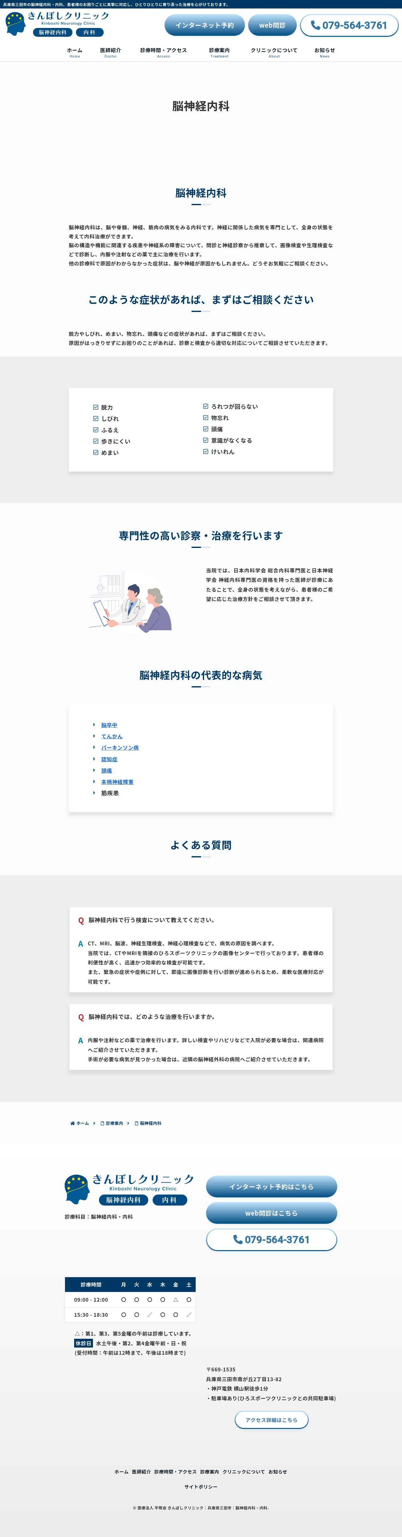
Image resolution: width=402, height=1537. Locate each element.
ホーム (114, 1470)
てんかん (113, 736)
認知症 (110, 758)
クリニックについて (247, 1470)
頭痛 (107, 770)
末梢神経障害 (119, 781)
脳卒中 (110, 724)
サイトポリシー (200, 1486)
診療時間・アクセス (173, 1470)
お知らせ (285, 1470)
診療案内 (210, 1470)
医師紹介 (135, 1470)
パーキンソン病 (122, 747)
